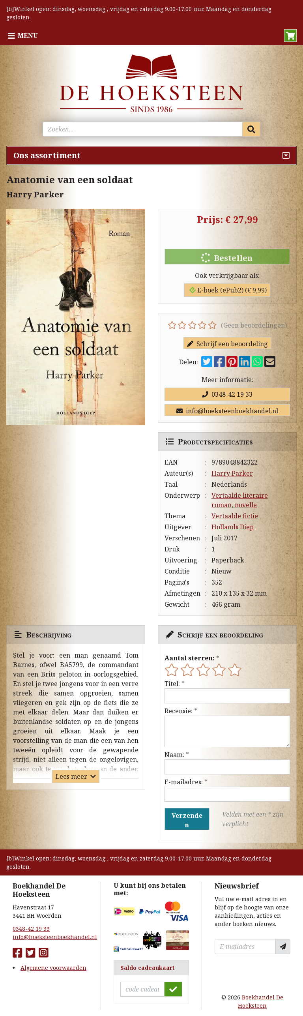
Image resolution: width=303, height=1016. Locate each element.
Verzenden (187, 820)
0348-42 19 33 (227, 394)
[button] (290, 35)
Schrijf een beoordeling (227, 343)
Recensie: (179, 711)
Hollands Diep (232, 527)
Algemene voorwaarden (53, 967)
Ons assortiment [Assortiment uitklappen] (46, 155)
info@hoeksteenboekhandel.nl (227, 411)
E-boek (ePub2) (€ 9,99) (228, 290)
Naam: (174, 754)
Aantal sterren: (190, 658)
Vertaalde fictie (234, 516)
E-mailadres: (184, 782)
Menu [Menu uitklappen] (28, 35)
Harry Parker (232, 473)
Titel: (172, 683)
